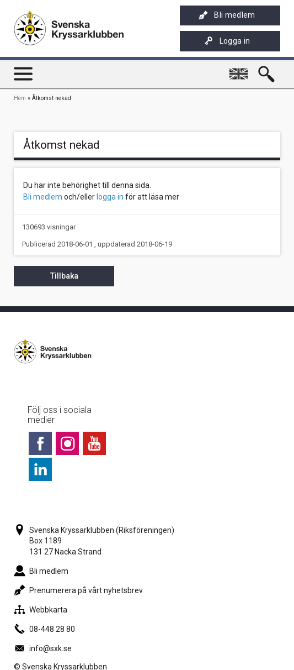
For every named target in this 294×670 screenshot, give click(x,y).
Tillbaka (64, 275)
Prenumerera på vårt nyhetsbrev (78, 590)
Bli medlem (227, 15)
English (240, 69)
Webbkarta (40, 609)
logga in (110, 196)
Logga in (227, 41)
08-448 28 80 (44, 629)
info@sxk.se (43, 648)
